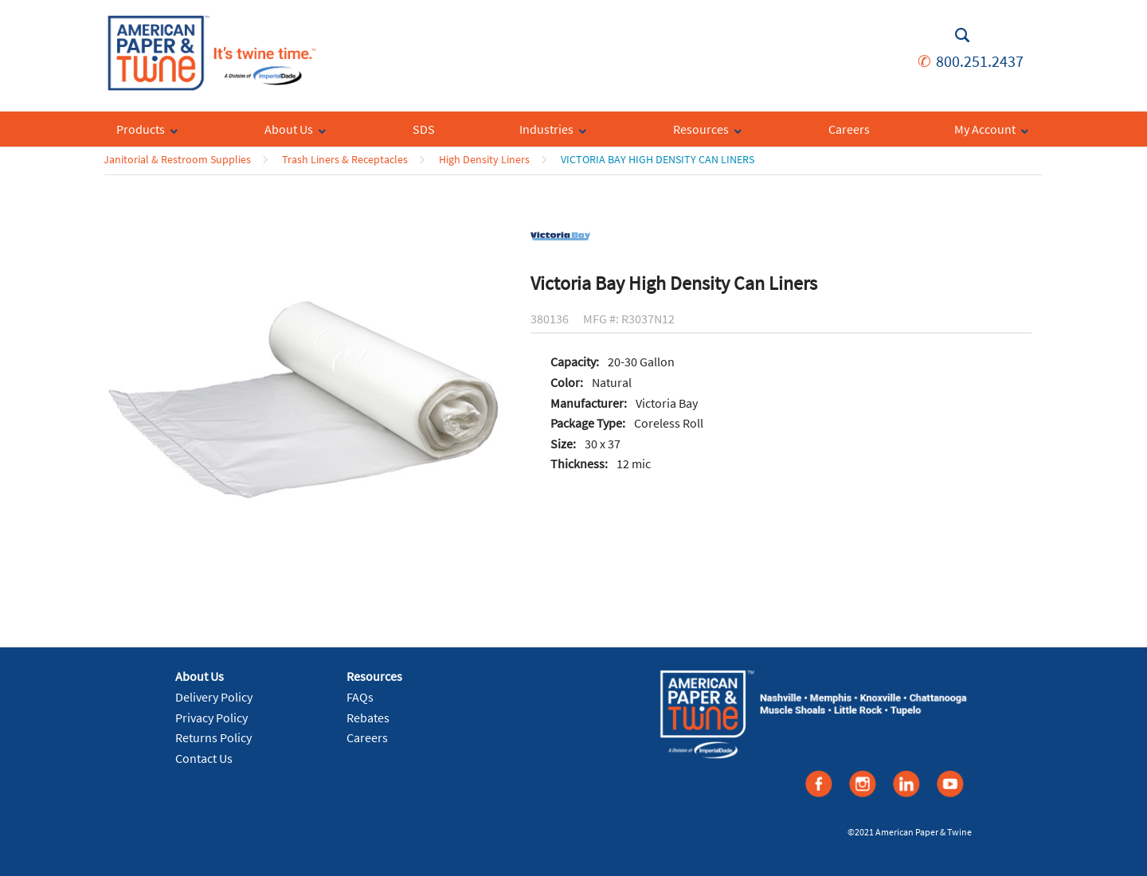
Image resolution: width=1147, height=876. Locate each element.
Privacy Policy (211, 717)
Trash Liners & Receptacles (345, 159)
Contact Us (204, 758)
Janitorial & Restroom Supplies (177, 159)
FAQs (360, 697)
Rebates (368, 717)
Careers (367, 737)
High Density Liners (484, 159)
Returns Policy (213, 737)
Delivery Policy (213, 697)
